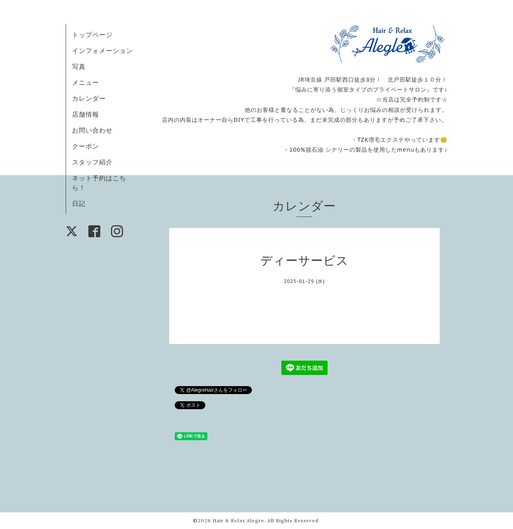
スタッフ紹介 (92, 162)
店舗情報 (85, 114)
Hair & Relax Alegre (238, 520)
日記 (79, 203)
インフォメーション (102, 51)
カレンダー (89, 98)
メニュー (85, 82)
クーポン (85, 146)
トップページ (92, 35)
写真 (79, 66)
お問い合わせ (92, 130)
